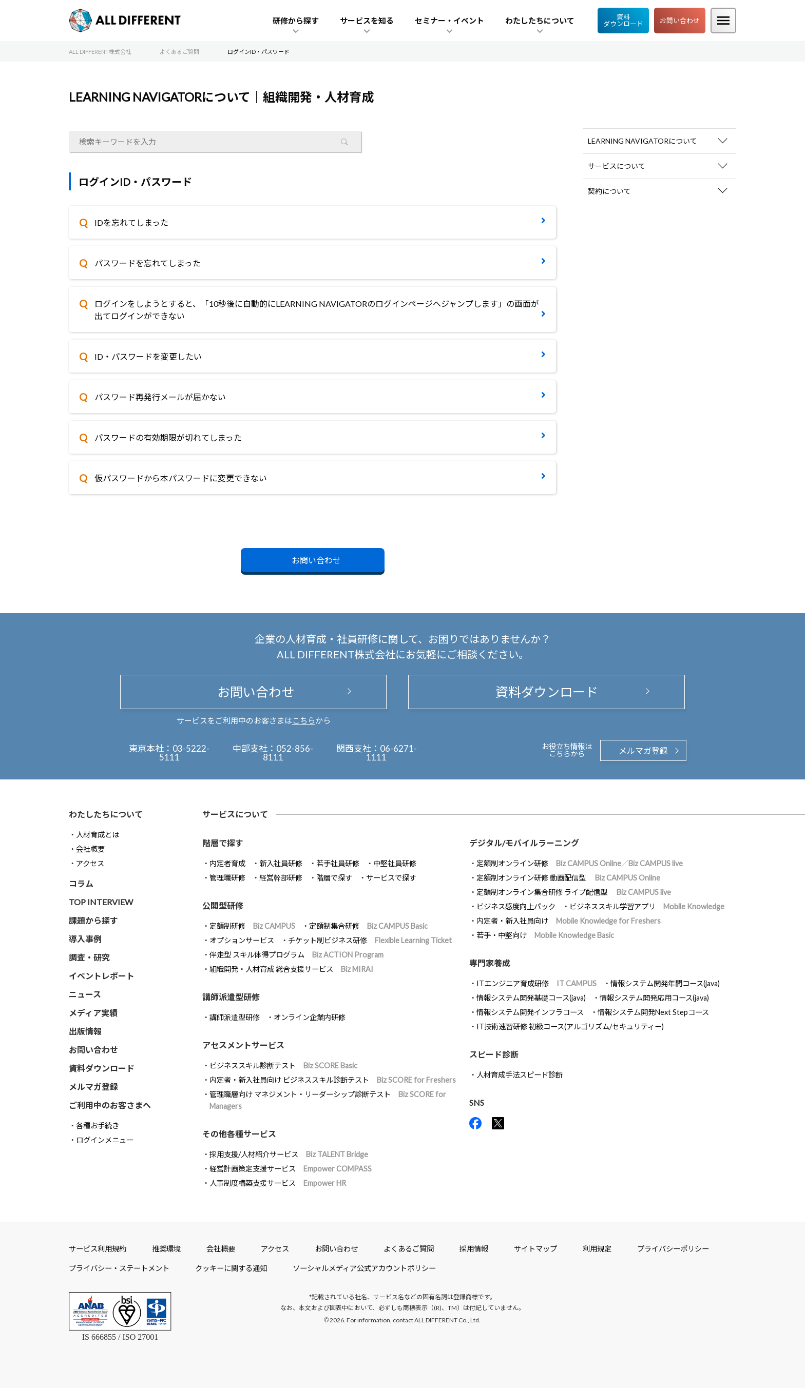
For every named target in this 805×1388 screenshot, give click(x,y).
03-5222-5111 (184, 753)
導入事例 (85, 939)
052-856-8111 (288, 753)
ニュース (85, 994)
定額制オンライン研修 (579, 863)
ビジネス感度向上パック (515, 906)
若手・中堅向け (545, 935)
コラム (81, 883)
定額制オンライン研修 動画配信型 (568, 877)
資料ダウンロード (623, 20)
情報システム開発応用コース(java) (654, 997)
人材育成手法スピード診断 (519, 1074)
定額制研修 (252, 926)
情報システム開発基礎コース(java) (531, 997)
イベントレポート (102, 976)
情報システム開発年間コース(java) (665, 983)
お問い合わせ (680, 20)
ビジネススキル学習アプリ (646, 906)
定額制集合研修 (368, 926)
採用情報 (473, 1248)
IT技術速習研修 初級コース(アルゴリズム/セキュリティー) (570, 1026)
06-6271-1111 (391, 753)
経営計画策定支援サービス (290, 1168)
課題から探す (93, 920)
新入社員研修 (280, 863)
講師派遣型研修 (234, 1017)
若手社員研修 (337, 863)
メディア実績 (93, 1013)
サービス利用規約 (97, 1248)
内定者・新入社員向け (568, 920)
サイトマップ (535, 1248)
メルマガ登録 (643, 750)
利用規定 (597, 1248)
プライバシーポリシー (673, 1248)
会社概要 (90, 849)
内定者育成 (227, 863)
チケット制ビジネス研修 (370, 940)
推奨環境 (166, 1248)
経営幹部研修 (280, 877)
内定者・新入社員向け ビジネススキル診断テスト (332, 1080)
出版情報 (85, 1031)
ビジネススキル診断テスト (283, 1065)
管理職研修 (227, 877)
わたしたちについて (106, 814)
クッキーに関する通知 (231, 1268)
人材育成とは (97, 834)
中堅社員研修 (394, 863)
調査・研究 (89, 957)
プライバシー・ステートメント (119, 1268)
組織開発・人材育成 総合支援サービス (291, 969)
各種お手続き (97, 1125)
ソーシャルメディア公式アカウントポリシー (364, 1268)
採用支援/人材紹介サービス (288, 1154)
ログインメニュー (104, 1140)
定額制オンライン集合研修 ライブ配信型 (573, 892)
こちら (303, 720)
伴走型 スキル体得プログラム (296, 954)
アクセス (90, 863)
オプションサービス (241, 940)
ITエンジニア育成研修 (536, 983)
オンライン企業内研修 (310, 1017)
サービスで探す (391, 877)
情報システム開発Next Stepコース (653, 1012)
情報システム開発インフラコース (530, 1012)
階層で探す (334, 877)
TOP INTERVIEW (101, 902)
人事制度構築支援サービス (277, 1183)
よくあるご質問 (409, 1248)
